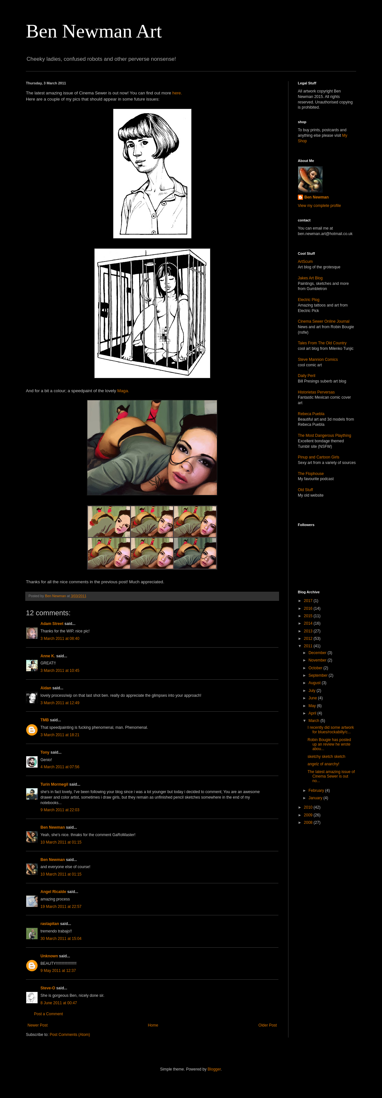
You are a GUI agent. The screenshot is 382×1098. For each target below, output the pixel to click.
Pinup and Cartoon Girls (318, 457)
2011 (309, 646)
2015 (309, 616)
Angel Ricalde (53, 891)
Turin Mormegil (54, 784)
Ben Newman (52, 827)
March (314, 720)
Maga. (123, 390)
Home (153, 1025)
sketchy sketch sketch (326, 756)
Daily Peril (306, 375)
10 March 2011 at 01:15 (61, 842)
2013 (309, 631)
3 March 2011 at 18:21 (59, 735)
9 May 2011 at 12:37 (58, 970)
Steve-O (47, 988)
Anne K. (47, 656)
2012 (309, 638)
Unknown (49, 956)
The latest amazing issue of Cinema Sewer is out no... (331, 776)
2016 (309, 608)
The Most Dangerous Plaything (324, 435)
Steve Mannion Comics (318, 359)
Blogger (214, 1069)
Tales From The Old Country (322, 343)
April (313, 713)
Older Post (267, 1025)
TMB (44, 720)
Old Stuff (305, 490)
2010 (309, 807)
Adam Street (51, 623)
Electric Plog (309, 299)
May (313, 706)
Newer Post (38, 1025)
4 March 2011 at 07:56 (59, 767)
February (317, 790)
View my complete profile (319, 205)
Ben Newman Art (94, 31)
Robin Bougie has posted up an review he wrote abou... (329, 744)
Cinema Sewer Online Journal (323, 321)
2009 (309, 815)
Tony (45, 752)
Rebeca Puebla (311, 414)
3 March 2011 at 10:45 (59, 670)
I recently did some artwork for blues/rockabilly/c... (331, 729)
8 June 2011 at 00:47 (58, 1003)
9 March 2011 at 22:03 (59, 810)
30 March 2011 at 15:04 (61, 938)
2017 (309, 600)
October (316, 668)
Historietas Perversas (316, 392)
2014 (309, 623)
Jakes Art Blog (310, 278)
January (316, 798)
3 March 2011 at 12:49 (59, 703)
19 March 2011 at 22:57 (61, 906)
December (318, 653)
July (313, 690)
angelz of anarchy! (323, 764)
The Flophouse (311, 473)
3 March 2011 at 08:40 (59, 638)
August (315, 683)
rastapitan (49, 923)
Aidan (45, 688)
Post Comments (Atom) (70, 1034)
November (318, 660)
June (313, 698)
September (319, 675)
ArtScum (305, 261)
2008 (309, 822)
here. (177, 93)
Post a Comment (48, 1014)
